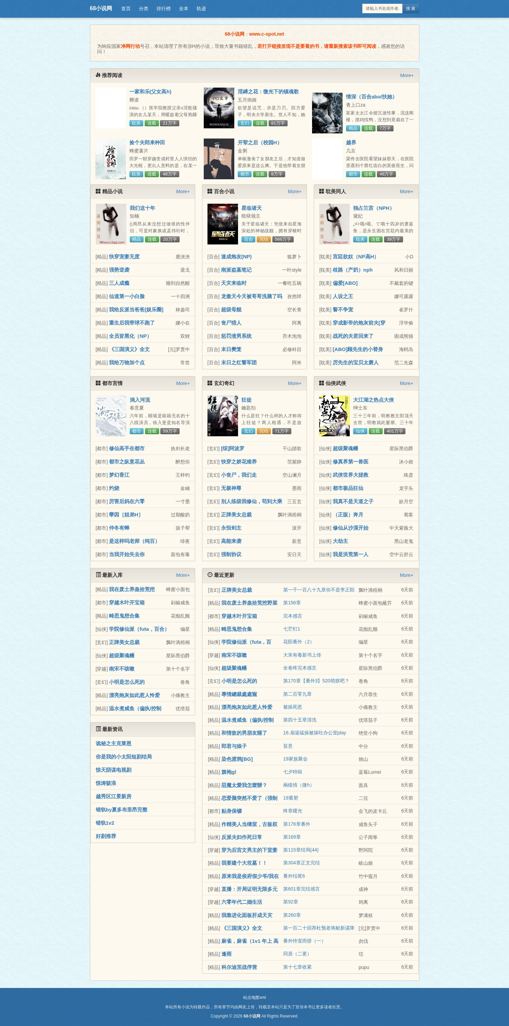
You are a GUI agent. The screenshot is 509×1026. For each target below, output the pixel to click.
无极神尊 (231, 488)
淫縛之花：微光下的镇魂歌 (268, 91)
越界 (351, 142)
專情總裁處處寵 (239, 694)
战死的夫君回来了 (353, 336)
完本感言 (292, 616)
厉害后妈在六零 (127, 501)
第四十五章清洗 (299, 719)
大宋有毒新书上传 (302, 655)
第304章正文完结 (301, 862)
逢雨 (226, 954)
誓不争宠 (343, 309)
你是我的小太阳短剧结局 (124, 756)
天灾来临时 (234, 283)
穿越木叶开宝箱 (127, 602)
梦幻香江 (119, 475)
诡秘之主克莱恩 (113, 743)
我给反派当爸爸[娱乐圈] (136, 309)
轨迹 (201, 8)
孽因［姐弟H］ (126, 514)
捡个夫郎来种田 (147, 142)
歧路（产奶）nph (353, 270)
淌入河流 (140, 400)
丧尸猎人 (231, 323)
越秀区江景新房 (113, 796)
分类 (143, 8)
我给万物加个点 (127, 362)
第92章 (290, 901)
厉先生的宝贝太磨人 (356, 362)
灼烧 (114, 488)
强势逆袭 (119, 270)
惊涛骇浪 (106, 783)
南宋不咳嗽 (121, 669)
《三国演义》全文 (129, 349)
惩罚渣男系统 (236, 336)
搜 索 (410, 8)
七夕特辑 (292, 771)
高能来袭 (231, 541)
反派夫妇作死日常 (241, 837)
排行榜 (164, 8)
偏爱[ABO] (345, 283)
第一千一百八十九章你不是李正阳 (319, 589)
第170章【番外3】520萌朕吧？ (316, 680)
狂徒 (246, 400)
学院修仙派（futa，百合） (139, 629)
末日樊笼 (231, 349)
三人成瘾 (119, 283)
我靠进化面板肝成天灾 (246, 915)
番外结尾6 (294, 876)
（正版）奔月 (348, 514)
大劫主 (340, 541)
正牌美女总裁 (236, 514)
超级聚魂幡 (345, 448)
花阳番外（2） (298, 641)
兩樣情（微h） (298, 785)
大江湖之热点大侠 (373, 400)
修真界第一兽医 (350, 461)
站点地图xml (254, 997)
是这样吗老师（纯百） (134, 541)
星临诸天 (251, 208)
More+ (407, 75)
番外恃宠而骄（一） (304, 940)
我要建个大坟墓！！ (244, 863)
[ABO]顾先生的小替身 (358, 349)
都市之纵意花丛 (127, 461)
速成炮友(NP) (236, 256)
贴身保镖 (231, 811)
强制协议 (231, 554)
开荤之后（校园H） (260, 142)
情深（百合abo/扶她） (371, 96)
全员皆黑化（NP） (130, 336)
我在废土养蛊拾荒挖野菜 (249, 603)
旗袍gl (228, 772)
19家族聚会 (295, 759)
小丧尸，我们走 (239, 475)
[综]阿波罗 (233, 448)
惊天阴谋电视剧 (113, 770)
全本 (183, 8)
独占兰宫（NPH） (374, 208)
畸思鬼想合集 (124, 616)
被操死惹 (292, 707)
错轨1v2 (105, 823)
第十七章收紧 (297, 967)
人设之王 (343, 296)
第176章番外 (296, 824)
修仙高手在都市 (127, 448)
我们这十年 (142, 208)
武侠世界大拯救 (350, 475)
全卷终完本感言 (299, 668)
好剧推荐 (106, 836)
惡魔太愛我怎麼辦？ (244, 785)
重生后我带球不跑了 (132, 323)
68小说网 (101, 8)
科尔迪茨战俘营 (239, 967)
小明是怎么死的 (127, 682)
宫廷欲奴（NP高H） (356, 256)
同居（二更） (297, 953)
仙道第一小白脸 (127, 296)
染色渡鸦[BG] (237, 759)
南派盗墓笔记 (236, 270)
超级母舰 (231, 309)
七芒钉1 (291, 628)
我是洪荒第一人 (350, 554)
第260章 (292, 915)
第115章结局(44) (301, 850)
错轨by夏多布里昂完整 (122, 809)
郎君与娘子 (234, 746)
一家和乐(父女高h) (150, 91)
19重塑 (290, 798)
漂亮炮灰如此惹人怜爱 (134, 695)
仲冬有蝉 (119, 528)
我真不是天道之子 (353, 501)
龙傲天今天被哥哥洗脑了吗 (251, 296)
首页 (126, 8)
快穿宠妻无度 (124, 256)
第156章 (292, 602)
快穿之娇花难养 (239, 461)
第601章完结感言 (301, 889)
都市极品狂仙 (348, 488)
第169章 (292, 837)
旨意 (288, 746)
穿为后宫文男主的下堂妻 (249, 850)
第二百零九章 (297, 694)
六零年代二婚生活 (241, 902)
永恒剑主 (231, 528)
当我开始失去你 (127, 554)
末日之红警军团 (239, 362)
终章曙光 (292, 810)
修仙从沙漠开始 (350, 528)
